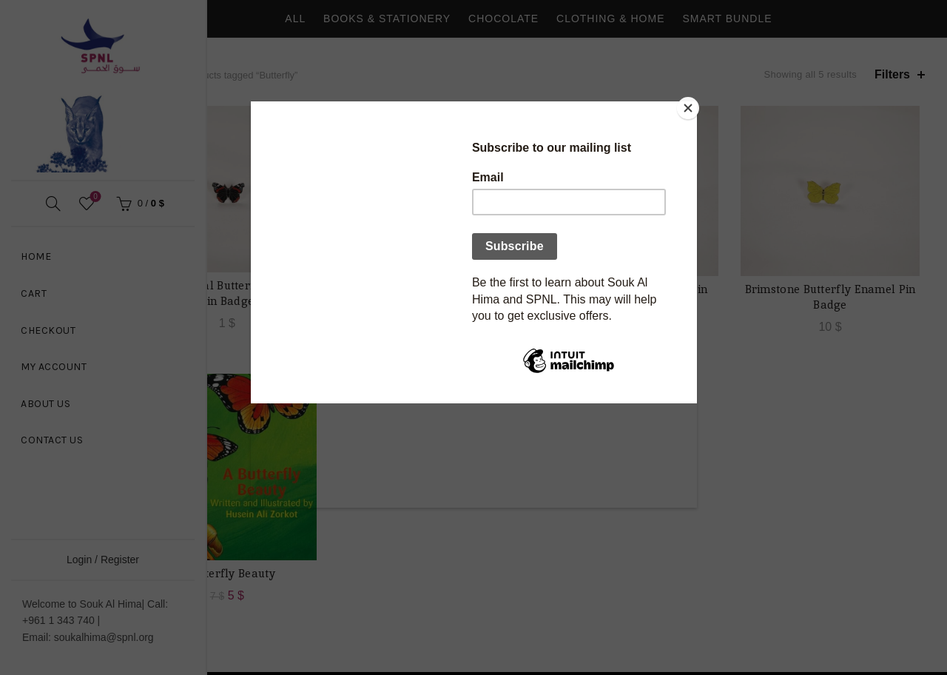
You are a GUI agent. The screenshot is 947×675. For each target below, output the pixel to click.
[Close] (693, 105)
